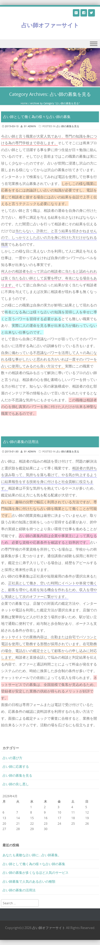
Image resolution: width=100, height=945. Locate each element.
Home (24, 103)
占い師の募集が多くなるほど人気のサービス (36, 872)
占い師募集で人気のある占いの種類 (29, 881)
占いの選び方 (12, 758)
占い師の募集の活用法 (21, 441)
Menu (50, 43)
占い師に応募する (16, 766)
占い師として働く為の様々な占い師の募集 (37, 116)
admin (32, 126)
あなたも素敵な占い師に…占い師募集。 (32, 855)
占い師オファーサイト (50, 25)
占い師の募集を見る (67, 126)
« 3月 (6, 834)
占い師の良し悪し (16, 784)
